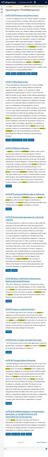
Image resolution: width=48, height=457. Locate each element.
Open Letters (21, 73)
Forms (8, 73)
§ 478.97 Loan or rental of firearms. (20, 309)
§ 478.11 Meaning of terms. (17, 82)
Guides (8, 140)
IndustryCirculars (17, 140)
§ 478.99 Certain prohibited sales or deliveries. (25, 194)
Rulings (13, 73)
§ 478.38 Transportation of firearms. (21, 360)
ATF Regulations (8, 2)
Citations (34, 73)
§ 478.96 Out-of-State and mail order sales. (24, 340)
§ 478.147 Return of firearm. (17, 148)
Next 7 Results (42, 442)
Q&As (28, 73)
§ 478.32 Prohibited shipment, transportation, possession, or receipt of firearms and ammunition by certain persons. (25, 414)
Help (5, 448)
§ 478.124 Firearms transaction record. (22, 15)
